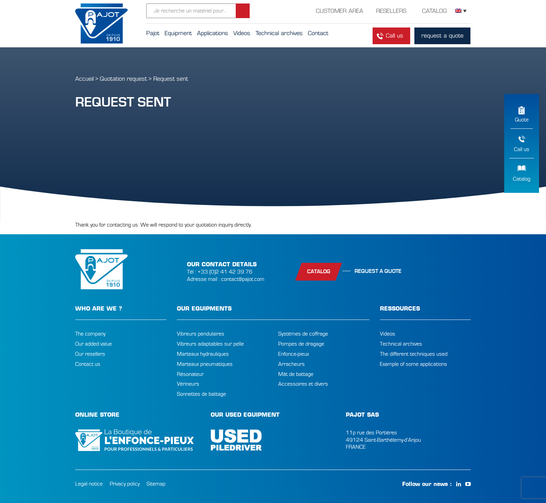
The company (90, 334)
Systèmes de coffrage (303, 334)
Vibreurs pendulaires (200, 334)
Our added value (93, 344)
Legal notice (89, 484)
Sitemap (156, 484)
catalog (318, 271)
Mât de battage (295, 374)
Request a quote (377, 271)
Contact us (87, 364)
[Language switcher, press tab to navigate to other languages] (461, 11)
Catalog (521, 179)
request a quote (442, 35)
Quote (522, 120)
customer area (339, 11)
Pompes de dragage (301, 344)
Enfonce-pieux (293, 354)
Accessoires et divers (303, 384)
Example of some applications (413, 364)
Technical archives (401, 344)
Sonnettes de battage (201, 394)
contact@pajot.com (242, 279)
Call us (521, 149)
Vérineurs (188, 384)
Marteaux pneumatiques (205, 364)
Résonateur (190, 374)
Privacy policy (125, 484)
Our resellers (90, 354)
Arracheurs (291, 364)
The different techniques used (413, 354)
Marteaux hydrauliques (203, 354)
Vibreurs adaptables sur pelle (210, 344)
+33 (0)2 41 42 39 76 (224, 272)
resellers (391, 11)
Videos (387, 334)
